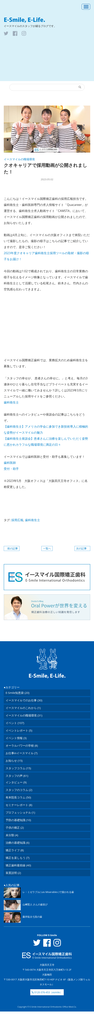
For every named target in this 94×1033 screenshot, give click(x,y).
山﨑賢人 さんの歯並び (35, 904)
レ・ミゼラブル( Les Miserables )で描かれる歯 (48, 892)
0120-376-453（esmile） (47, 992)
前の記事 (12, 548)
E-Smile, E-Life (47, 20)
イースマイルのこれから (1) (23, 708)
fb (15, 33)
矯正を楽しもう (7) (17, 858)
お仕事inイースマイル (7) (21, 753)
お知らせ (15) (14, 760)
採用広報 (17, 520)
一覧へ (47, 548)
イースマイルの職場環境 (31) (24, 715)
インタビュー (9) (16, 782)
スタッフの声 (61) (17, 776)
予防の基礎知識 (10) (18, 820)
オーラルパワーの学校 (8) (22, 745)
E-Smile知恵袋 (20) (17, 693)
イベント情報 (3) (16, 738)
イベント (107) (15, 723)
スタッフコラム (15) (18, 768)
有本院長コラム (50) (18, 797)
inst (24, 33)
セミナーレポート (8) (19, 805)
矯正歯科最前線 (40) (18, 865)
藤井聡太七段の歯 (32, 916)
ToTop (47, 631)
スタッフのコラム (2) (19, 790)
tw (6, 33)
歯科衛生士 (32, 520)
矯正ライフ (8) (15, 850)
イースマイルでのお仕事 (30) (24, 700)
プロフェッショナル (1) (20, 812)
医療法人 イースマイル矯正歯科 (22, 6)
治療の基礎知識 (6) (17, 842)
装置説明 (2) (13, 873)
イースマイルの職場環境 (19, 159)
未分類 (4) (12, 835)
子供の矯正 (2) (15, 827)
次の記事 (81, 548)
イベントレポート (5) (19, 730)
